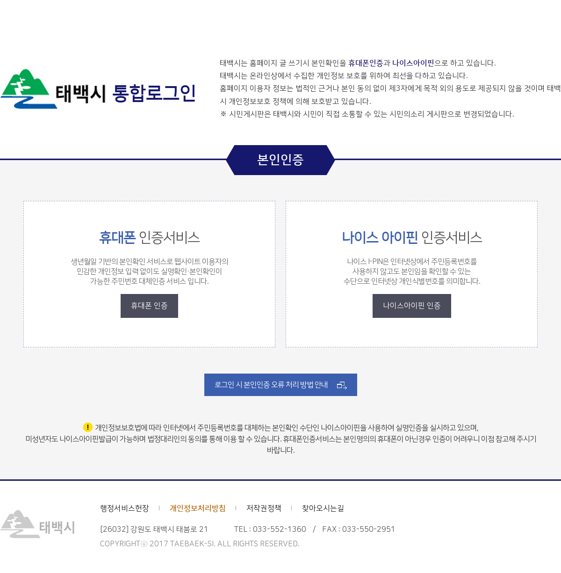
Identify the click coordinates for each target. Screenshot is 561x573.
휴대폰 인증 (149, 305)
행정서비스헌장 (124, 508)
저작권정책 (263, 508)
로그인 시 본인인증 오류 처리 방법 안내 (271, 385)
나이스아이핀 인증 (412, 305)
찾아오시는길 (323, 508)
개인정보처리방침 (198, 508)
